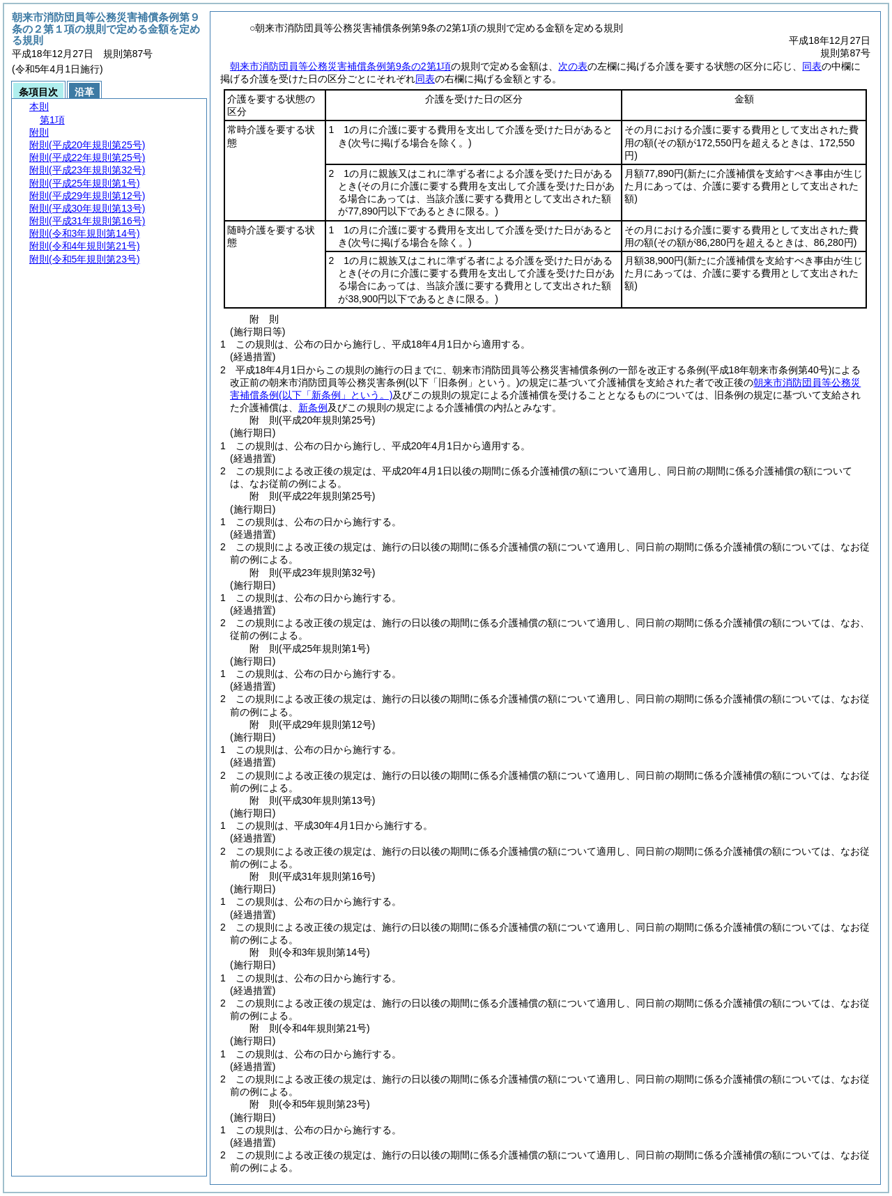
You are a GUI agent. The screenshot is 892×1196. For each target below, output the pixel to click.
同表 (812, 66)
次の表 (572, 66)
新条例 (313, 407)
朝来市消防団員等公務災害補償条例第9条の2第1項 (340, 66)
